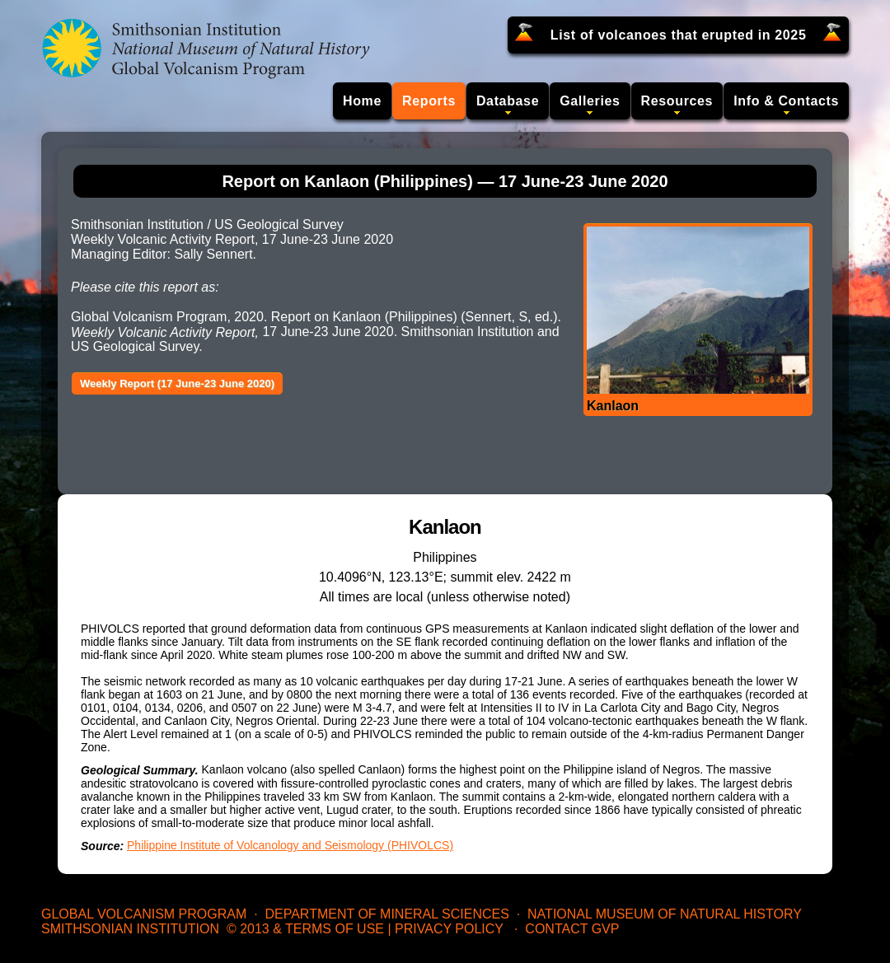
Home (362, 101)
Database (507, 101)
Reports (429, 101)
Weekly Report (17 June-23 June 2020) (177, 383)
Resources (677, 101)
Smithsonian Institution (130, 929)
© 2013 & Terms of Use (305, 929)
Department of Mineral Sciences (386, 914)
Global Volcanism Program (143, 914)
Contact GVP (572, 929)
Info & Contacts (786, 101)
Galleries (590, 101)
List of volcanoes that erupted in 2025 (678, 35)
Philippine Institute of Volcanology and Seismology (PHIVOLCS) (290, 845)
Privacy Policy (449, 929)
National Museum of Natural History (664, 914)
